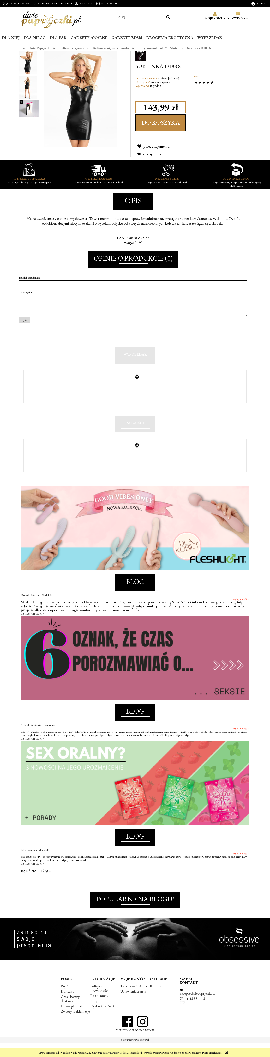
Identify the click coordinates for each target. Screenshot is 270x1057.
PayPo (65, 1000)
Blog (93, 1015)
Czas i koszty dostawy (70, 1013)
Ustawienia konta (133, 1005)
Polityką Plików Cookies (115, 1052)
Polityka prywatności (99, 1002)
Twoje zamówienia (133, 1000)
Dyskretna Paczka (103, 1020)
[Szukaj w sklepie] (139, 17)
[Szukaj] (168, 17)
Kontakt (67, 1005)
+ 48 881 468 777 (192, 1015)
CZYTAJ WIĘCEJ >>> (32, 628)
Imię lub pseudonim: (29, 277)
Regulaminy (99, 1010)
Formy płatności (72, 1020)
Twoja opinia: (26, 292)
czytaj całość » (240, 613)
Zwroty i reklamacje (75, 1025)
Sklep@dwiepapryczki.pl (197, 1007)
